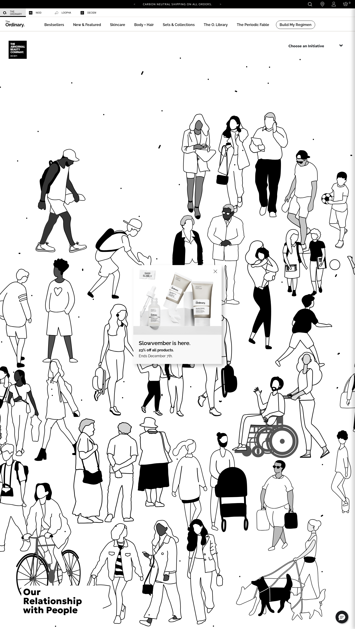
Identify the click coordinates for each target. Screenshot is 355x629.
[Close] (215, 271)
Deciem (88, 12)
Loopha (63, 13)
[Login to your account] (334, 4)
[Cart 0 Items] (346, 4)
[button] (87, 25)
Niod (35, 12)
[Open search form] (310, 4)
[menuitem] (13, 13)
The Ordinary (12, 12)
